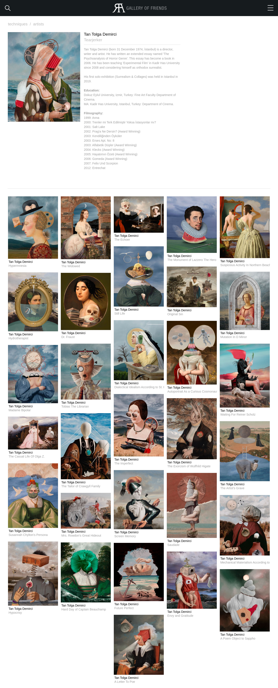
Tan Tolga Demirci (20, 261)
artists (39, 24)
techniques (20, 24)
